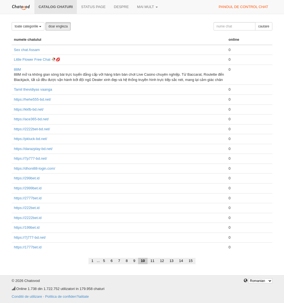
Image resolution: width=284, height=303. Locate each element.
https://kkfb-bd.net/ (29, 109)
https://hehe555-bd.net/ (32, 99)
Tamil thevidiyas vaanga (33, 89)
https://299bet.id (27, 178)
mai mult (147, 7)
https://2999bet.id (28, 188)
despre (121, 7)
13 (171, 261)
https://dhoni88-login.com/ (34, 168)
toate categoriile (28, 26)
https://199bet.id (27, 227)
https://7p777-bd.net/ (30, 158)
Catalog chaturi (56, 7)
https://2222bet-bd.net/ (32, 129)
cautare (263, 26)
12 (162, 261)
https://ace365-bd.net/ (31, 119)
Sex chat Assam (27, 50)
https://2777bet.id (28, 198)
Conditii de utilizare (27, 296)
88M (17, 69)
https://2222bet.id (28, 218)
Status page (93, 7)
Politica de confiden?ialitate (67, 296)
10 (143, 261)
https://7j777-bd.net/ (30, 237)
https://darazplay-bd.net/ (33, 149)
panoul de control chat (243, 7)
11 (152, 261)
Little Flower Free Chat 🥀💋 (37, 59)
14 (181, 261)
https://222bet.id (27, 208)
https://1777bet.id (28, 247)
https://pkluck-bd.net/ (30, 139)
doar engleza (58, 26)
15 (190, 261)
